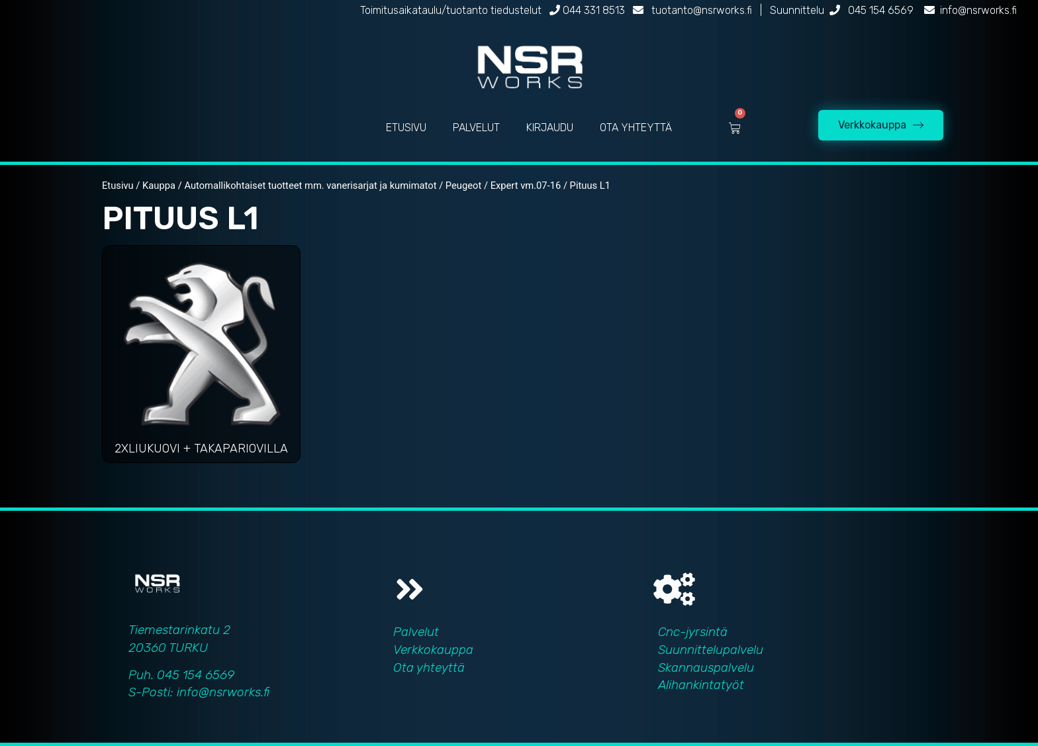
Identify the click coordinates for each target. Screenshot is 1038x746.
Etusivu (118, 185)
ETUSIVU (406, 127)
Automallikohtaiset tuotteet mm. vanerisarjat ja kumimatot (310, 185)
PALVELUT (476, 127)
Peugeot (463, 185)
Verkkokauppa (433, 649)
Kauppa (158, 185)
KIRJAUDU (549, 127)
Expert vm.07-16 (526, 185)
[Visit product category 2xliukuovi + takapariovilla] (201, 357)
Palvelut (416, 631)
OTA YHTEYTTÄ (636, 127)
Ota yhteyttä (429, 667)
